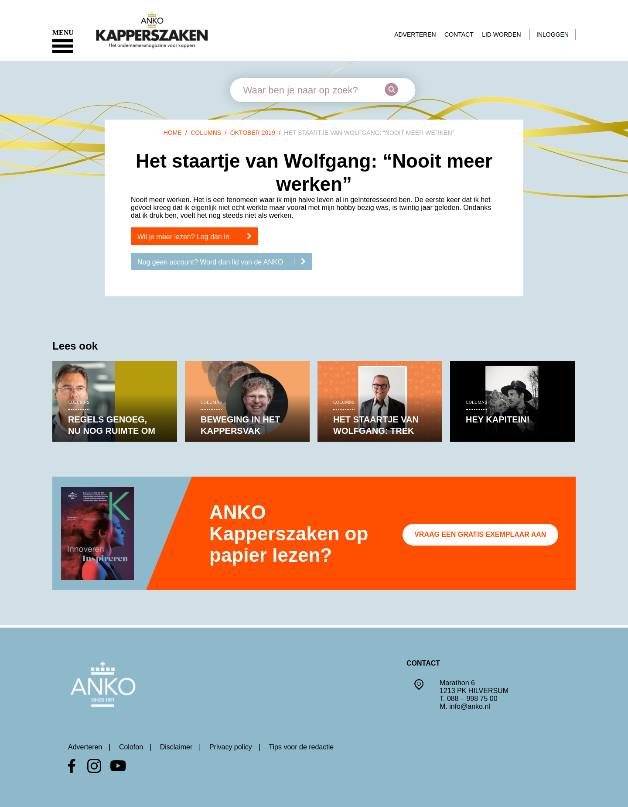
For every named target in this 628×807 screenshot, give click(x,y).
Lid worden (501, 34)
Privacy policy (230, 747)
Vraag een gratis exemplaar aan (480, 534)
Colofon (131, 747)
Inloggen (552, 34)
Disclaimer (176, 747)
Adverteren (415, 34)
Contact (459, 34)
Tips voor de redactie (301, 747)
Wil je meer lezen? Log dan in (197, 236)
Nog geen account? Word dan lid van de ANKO (224, 262)
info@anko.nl (469, 706)
